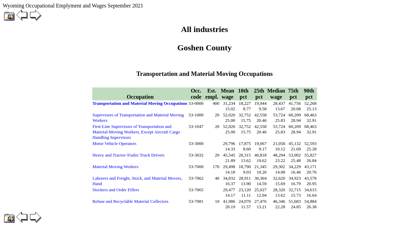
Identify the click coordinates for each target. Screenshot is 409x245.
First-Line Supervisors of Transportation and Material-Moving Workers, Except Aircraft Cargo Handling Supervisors (136, 132)
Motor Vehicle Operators (115, 143)
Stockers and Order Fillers (116, 189)
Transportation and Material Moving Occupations (140, 103)
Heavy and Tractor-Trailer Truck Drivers (129, 155)
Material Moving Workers (116, 166)
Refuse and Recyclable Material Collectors (131, 201)
